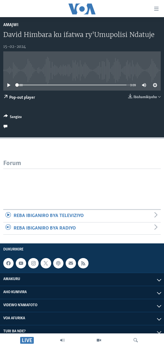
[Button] (13, 118)
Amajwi (11, 25)
